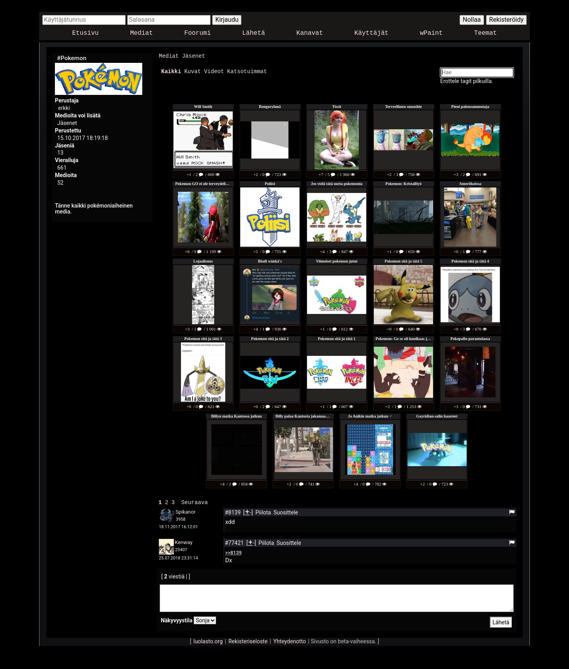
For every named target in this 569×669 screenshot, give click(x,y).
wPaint (431, 33)
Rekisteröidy (506, 19)
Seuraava (194, 501)
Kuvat (192, 71)
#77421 (235, 542)
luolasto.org (208, 640)
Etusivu (85, 33)
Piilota (263, 511)
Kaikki (171, 71)
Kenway (183, 541)
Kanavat (309, 33)
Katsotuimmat (247, 71)
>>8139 (233, 552)
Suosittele (285, 511)
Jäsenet (193, 56)
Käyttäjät (371, 33)
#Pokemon (72, 58)
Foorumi (197, 33)
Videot (214, 71)
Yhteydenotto (289, 640)
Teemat (485, 33)
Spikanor (185, 511)
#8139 (233, 511)
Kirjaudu (227, 19)
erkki (64, 108)
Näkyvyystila (176, 619)
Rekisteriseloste (248, 640)
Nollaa (472, 19)
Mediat (141, 33)
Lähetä (253, 33)
